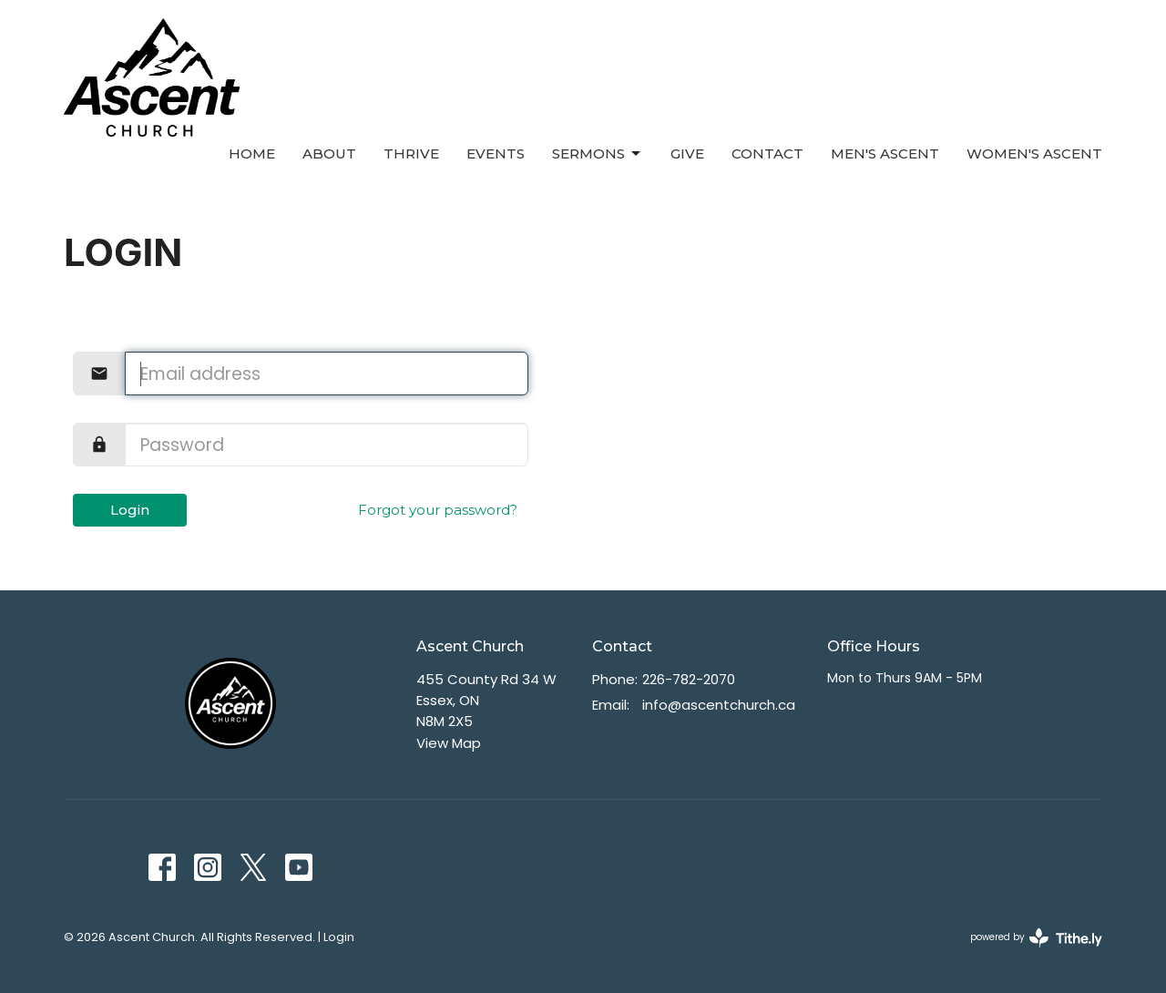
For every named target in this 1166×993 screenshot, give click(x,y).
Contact (767, 153)
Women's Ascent (1034, 153)
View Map (448, 742)
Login (129, 509)
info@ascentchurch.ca (718, 704)
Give (687, 153)
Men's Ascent (885, 153)
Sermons (597, 154)
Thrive (411, 153)
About (329, 153)
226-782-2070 (688, 679)
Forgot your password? (437, 509)
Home (252, 153)
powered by (1036, 938)
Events (495, 153)
